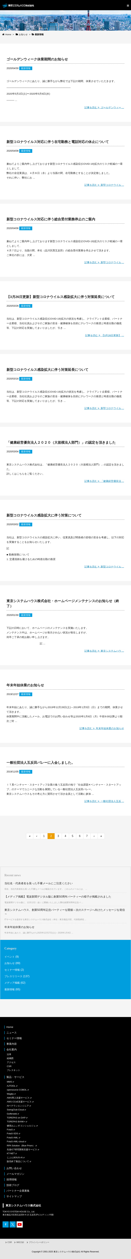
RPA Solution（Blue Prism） (21, 1145)
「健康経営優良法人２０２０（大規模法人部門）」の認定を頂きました (61, 442)
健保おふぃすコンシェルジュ (21, 1125)
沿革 (9, 1054)
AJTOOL (11, 1085)
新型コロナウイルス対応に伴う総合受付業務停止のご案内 (50, 219)
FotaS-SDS (12, 1133)
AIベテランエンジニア (18, 1105)
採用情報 (11, 1178)
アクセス (11, 1062)
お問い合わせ (14, 1167)
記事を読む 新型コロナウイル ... (103, 184)
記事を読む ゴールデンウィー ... (103, 107)
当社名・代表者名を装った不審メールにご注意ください (38, 882)
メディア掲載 (12, 982)
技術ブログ (12, 1184)
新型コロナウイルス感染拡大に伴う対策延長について (47, 369)
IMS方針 (20, 1242)
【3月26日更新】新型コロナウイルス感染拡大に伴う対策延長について (60, 296)
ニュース (11, 1032)
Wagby (10, 1093)
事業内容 (11, 1043)
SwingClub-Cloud (15, 1109)
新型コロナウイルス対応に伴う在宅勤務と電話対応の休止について (57, 142)
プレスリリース (14, 975)
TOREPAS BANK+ (16, 1121)
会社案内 (11, 1048)
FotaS (10, 1129)
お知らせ (9, 962)
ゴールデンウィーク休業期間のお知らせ (37, 59)
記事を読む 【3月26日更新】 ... (104, 335)
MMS (9, 1081)
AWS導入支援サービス (18, 1097)
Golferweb (12, 1113)
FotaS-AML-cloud (15, 1141)
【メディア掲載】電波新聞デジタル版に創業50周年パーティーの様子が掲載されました (57, 896)
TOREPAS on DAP (16, 1117)
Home (9, 1026)
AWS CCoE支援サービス (19, 1101)
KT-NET (11, 1153)
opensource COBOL (17, 1089)
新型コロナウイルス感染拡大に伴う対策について (44, 515)
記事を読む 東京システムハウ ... (103, 650)
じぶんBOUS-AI (15, 1157)
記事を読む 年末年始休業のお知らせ (100, 727)
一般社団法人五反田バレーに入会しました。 (40, 762)
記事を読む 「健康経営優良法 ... (103, 480)
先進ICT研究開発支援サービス (22, 1149)
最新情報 (26, 68)
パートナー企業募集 (18, 1190)
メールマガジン (15, 1173)
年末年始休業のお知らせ (25, 685)
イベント (9, 956)
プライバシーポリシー (39, 1242)
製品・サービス (15, 1076)
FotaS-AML (12, 1137)
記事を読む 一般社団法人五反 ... (103, 800)
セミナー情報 (12, 969)
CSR (9, 1065)
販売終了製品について (18, 1161)
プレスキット (13, 1069)
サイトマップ (14, 1195)
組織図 (10, 1057)
